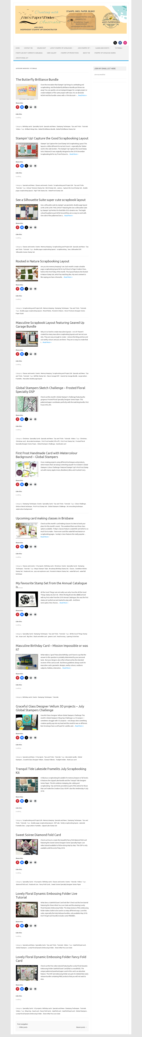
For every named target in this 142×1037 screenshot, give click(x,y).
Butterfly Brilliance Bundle (47, 129)
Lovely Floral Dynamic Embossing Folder (41, 947)
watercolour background (24, 509)
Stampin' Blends (49, 759)
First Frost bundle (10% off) (51, 441)
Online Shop (41, 48)
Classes (72, 568)
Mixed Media (47, 311)
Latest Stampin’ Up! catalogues (61, 48)
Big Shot (30, 636)
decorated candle (71, 757)
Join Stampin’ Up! (84, 48)
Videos (18, 129)
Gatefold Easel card (79, 945)
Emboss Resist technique (24, 506)
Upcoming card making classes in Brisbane (45, 518)
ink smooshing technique (75, 506)
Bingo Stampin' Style (41, 568)
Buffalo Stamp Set (40, 376)
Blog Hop (28, 1011)
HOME (18, 48)
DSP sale (57, 823)
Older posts (22, 1027)
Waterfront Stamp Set (55, 190)
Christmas (26, 438)
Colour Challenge (80, 504)
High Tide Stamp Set (40, 190)
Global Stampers (21, 947)
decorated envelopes (33, 441)
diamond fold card (22, 884)
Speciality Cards (38, 126)
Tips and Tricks (76, 126)
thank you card (72, 759)
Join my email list (99, 74)
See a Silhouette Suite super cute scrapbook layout (51, 199)
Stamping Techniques (64, 126)
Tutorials (118, 48)
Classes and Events (102, 48)
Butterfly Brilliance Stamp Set (65, 129)
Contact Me (28, 48)
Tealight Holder (61, 759)
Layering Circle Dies (73, 636)
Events (50, 185)
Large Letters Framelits (33, 825)
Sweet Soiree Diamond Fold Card (38, 835)
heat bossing (61, 636)
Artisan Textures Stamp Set (35, 188)
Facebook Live (28, 571)
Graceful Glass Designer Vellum (33, 759)
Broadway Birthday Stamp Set (58, 568)
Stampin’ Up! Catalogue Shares (105, 53)
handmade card (61, 444)
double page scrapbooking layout (45, 249)
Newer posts (81, 1027)
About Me (86, 53)
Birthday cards (27, 126)
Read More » (82, 95)
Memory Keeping (46, 246)
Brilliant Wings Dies (31, 129)
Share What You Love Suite (63, 947)
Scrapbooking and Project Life (63, 185)
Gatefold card (56, 1011)
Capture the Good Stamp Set (72, 188)
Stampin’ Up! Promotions (70, 53)
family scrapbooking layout (69, 823)
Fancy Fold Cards (44, 884)
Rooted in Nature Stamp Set (59, 571)
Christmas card (21, 441)
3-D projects (40, 566)
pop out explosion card (41, 571)
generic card (52, 636)
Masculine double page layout (32, 378)
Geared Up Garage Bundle (68, 376)
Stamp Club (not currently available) (29, 53)
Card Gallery (51, 53)
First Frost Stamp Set (68, 441)
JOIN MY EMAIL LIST (22, 58)
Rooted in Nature (57, 311)
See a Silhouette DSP (74, 249)
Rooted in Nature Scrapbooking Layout (42, 261)
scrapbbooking (62, 249)
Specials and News (50, 126)
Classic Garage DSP (53, 376)
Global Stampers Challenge (46, 444)
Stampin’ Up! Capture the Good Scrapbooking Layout (52, 138)
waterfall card (74, 571)
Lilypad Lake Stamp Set (49, 825)
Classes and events (41, 185)
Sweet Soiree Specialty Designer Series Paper (66, 884)
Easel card (35, 1011)
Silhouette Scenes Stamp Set (25, 252)
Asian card (22, 636)
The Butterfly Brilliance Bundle (37, 79)
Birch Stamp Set (51, 188)
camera (59, 188)
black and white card (40, 636)
